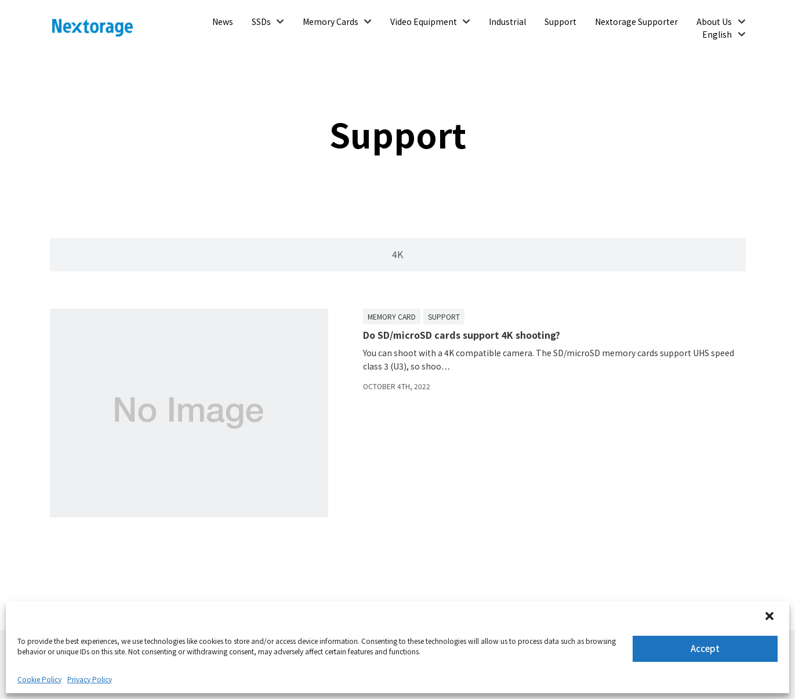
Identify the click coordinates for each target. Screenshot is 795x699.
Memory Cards (330, 21)
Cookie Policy (39, 679)
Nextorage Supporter (636, 21)
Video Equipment (423, 21)
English (717, 34)
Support (560, 21)
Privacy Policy (89, 679)
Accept (705, 648)
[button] (771, 617)
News (222, 21)
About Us (714, 21)
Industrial (507, 21)
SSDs (261, 21)
